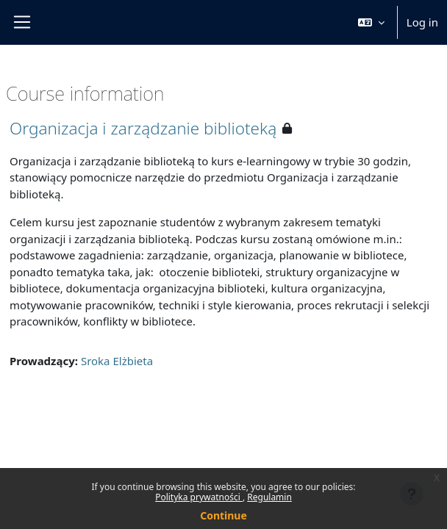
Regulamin (269, 497)
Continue (223, 515)
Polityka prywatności (199, 497)
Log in (422, 22)
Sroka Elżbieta (117, 360)
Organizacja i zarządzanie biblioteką (143, 128)
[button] (371, 22)
